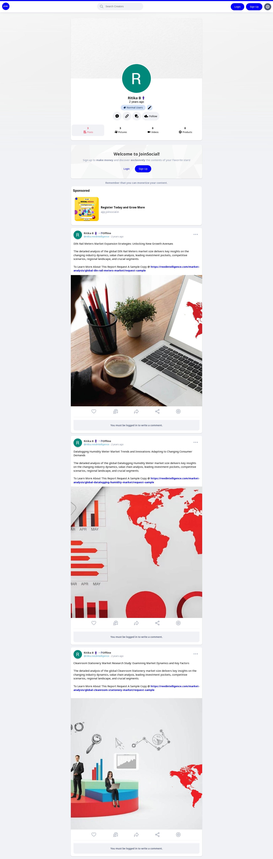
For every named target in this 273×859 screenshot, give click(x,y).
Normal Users (133, 107)
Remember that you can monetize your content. (136, 182)
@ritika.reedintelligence (96, 236)
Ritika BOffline (97, 233)
